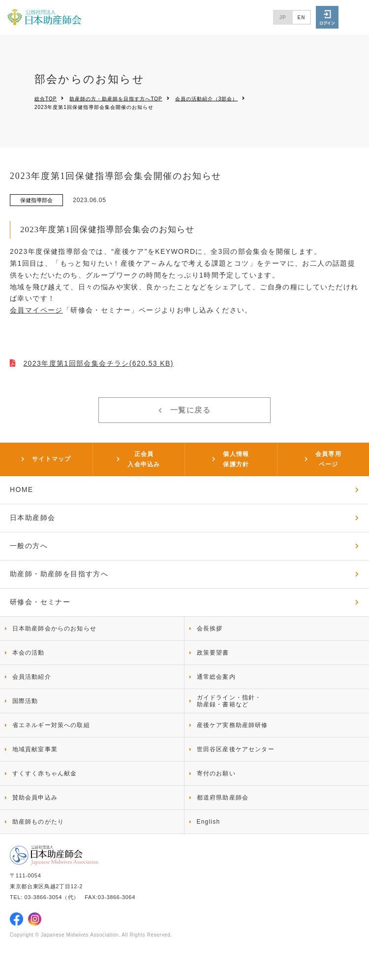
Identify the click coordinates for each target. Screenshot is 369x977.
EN (302, 17)
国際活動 (25, 701)
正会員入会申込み (143, 459)
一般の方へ (29, 546)
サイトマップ (51, 458)
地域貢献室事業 (35, 749)
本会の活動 (28, 652)
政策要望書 (213, 652)
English (208, 821)
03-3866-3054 (43, 897)
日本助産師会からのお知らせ (54, 628)
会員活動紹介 (31, 676)
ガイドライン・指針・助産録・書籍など (229, 701)
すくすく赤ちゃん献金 (44, 773)
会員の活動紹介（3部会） (206, 98)
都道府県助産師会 (223, 797)
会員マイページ (36, 310)
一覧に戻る (190, 410)
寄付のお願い (216, 773)
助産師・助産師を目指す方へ (59, 574)
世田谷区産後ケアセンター (236, 749)
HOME (21, 489)
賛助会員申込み (35, 797)
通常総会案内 (216, 676)
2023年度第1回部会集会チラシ (98, 363)
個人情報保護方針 (236, 459)
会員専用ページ (328, 459)
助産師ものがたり (38, 821)
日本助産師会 (32, 518)
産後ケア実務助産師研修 (232, 725)
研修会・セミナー (40, 602)
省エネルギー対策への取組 (51, 725)
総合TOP (45, 98)
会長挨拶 (210, 628)
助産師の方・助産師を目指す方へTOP (115, 98)
